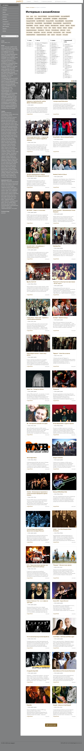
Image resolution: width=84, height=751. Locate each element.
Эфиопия (8, 162)
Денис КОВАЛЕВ (5, 69)
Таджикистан (12, 175)
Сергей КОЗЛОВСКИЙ (6, 97)
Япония (14, 177)
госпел (3, 189)
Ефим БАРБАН (9, 73)
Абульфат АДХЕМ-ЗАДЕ (11, 47)
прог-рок (13, 195)
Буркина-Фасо (4, 169)
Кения (14, 163)
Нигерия (7, 142)
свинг (11, 198)
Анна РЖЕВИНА (38, 18)
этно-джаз (14, 208)
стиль (30, 40)
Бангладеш (4, 117)
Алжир (10, 114)
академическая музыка (12, 181)
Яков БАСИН (13, 103)
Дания (6, 126)
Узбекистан (12, 156)
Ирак (12, 129)
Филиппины (9, 177)
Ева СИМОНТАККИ (5, 72)
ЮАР (12, 162)
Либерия (8, 172)
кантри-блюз (4, 193)
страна (53, 40)
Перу (2, 147)
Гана (15, 123)
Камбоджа (4, 133)
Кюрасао (6, 165)
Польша (6, 147)
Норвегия (3, 145)
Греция (16, 124)
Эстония (3, 162)
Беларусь (9, 117)
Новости (36, 1)
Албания (14, 166)
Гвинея (14, 169)
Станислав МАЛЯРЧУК (10, 99)
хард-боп (13, 204)
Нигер (13, 174)
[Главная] (20, 1)
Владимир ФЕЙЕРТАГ (6, 66)
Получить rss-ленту (60, 1)
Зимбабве (10, 127)
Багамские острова (6, 168)
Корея (11, 135)
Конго (13, 171)
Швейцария (4, 160)
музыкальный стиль (68, 41)
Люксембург (11, 138)
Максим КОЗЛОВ (5, 82)
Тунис (6, 154)
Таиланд (3, 153)
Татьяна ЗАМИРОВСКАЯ (7, 100)
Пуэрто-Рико (4, 148)
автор (38, 40)
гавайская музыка (5, 187)
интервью (32, 7)
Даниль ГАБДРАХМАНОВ (7, 106)
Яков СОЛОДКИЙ (10, 108)
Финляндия (13, 157)
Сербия (8, 150)
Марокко (3, 141)
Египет (10, 171)
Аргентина (15, 114)
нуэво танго (8, 190)
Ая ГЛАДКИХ (54, 18)
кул (2, 186)
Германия (7, 124)
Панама (14, 145)
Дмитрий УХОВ (14, 70)
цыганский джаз (5, 205)
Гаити (2, 124)
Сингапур (12, 150)
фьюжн (8, 204)
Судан (13, 151)
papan (2, 47)
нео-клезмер (8, 189)
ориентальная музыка (11, 192)
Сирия (7, 175)
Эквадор (14, 160)
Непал (2, 142)
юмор (4, 31)
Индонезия (8, 129)
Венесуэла (8, 121)
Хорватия (8, 159)
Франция (3, 159)
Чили (16, 159)
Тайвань (8, 153)
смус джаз (68, 32)
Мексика (8, 141)
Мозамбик (3, 174)
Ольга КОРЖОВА (13, 93)
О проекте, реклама (47, 1)
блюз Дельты (8, 184)
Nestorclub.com (78, 742)
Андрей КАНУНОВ (6, 56)
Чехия (13, 159)
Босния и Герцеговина (6, 163)
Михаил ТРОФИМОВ (6, 85)
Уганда (7, 156)
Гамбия (11, 169)
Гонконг (12, 124)
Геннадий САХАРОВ (30, 21)
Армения (3, 115)
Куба (5, 136)
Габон (12, 123)
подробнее (30, 114)
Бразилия (12, 118)
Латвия (15, 136)
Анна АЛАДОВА (11, 57)
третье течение (8, 202)
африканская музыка (6, 183)
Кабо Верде (8, 132)
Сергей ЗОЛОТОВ (11, 96)
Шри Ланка (8, 166)
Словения (9, 151)
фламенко (3, 204)
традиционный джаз (41, 34)
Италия (3, 132)
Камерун (9, 133)
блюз (2, 42)
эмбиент (3, 207)
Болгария (7, 118)
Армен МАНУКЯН (11, 58)
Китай (2, 135)
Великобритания (10, 120)
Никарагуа (4, 144)
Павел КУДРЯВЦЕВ (6, 94)
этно (9, 42)
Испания (14, 130)
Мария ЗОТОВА (14, 82)
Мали (14, 139)
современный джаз (6, 208)
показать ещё (52, 725)
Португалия (12, 147)
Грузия (3, 126)
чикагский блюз (14, 205)
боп (4, 186)
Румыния (14, 148)
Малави (16, 172)
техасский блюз (5, 201)
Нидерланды (13, 142)
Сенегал (3, 150)
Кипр (2, 165)
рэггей (8, 198)
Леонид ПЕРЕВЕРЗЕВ (6, 79)
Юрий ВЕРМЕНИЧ (5, 103)
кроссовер (4, 196)
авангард (3, 181)
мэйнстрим (13, 187)
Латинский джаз (10, 186)
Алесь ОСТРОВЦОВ (42, 16)
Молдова (13, 141)
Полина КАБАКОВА (57, 23)
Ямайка (16, 162)
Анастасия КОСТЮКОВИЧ (53, 16)
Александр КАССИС (6, 48)
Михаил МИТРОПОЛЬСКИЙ (8, 84)
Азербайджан (4, 114)
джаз (5, 42)
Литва (6, 138)
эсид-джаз (9, 207)
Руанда (3, 175)
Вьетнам (8, 123)
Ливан (2, 138)
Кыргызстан (10, 136)
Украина (3, 157)
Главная (29, 1)
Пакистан (9, 145)
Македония (4, 139)
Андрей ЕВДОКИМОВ (12, 54)
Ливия (12, 172)
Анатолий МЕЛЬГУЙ (65, 16)
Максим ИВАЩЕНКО (10, 81)
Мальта (3, 166)
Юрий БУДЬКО (12, 102)
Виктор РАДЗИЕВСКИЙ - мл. (8, 64)
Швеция (10, 160)
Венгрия (3, 121)
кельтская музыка (5, 195)
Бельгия (14, 117)
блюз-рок (15, 184)
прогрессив (10, 196)
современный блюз (9, 199)
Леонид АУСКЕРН (13, 78)
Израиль (15, 127)
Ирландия (3, 130)
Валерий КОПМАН (12, 63)
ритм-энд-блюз (57, 32)
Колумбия (7, 135)
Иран (15, 129)
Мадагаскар (12, 165)
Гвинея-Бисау (4, 171)
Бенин (2, 118)
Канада (14, 133)
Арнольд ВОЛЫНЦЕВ (6, 60)
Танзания (3, 177)
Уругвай (8, 157)
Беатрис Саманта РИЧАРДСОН (9, 105)
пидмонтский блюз (13, 193)
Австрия (9, 112)
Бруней (13, 168)
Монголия (9, 174)
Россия (10, 148)
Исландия (9, 130)
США (17, 151)
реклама (3, 213)
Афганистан (9, 115)
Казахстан (14, 132)
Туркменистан (12, 154)
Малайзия (10, 139)
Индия (2, 129)
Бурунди (3, 120)
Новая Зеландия (11, 144)
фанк (14, 202)
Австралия (4, 112)
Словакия (3, 151)
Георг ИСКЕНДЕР (11, 67)
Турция (3, 156)
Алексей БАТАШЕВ (10, 50)
